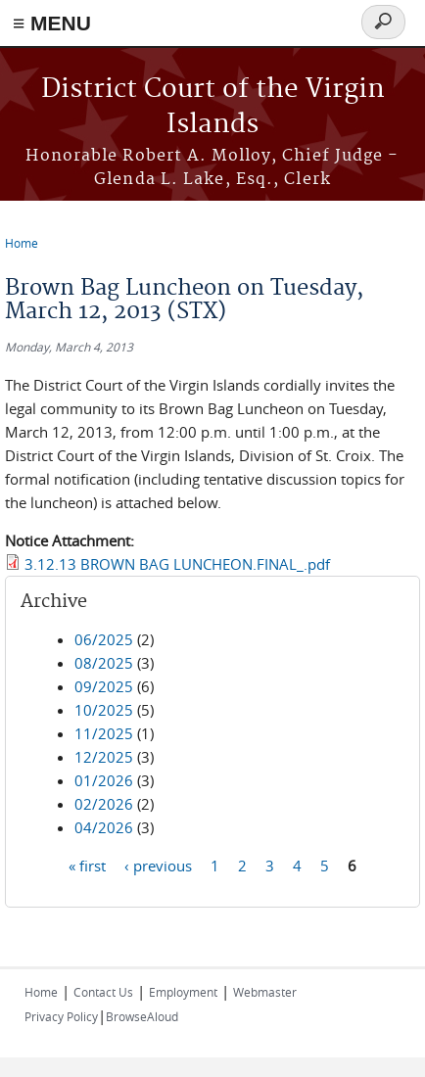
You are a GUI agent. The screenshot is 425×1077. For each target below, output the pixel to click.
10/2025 (103, 710)
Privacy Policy (61, 1016)
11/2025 (103, 733)
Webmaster (265, 992)
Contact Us (103, 992)
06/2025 (103, 639)
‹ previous (158, 865)
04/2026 (103, 827)
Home (21, 243)
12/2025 (103, 757)
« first (87, 865)
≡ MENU (52, 23)
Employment (183, 992)
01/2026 (103, 780)
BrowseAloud (142, 1016)
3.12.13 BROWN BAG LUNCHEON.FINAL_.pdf (177, 564)
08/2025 (103, 663)
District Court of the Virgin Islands (213, 107)
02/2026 (103, 804)
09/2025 (103, 686)
